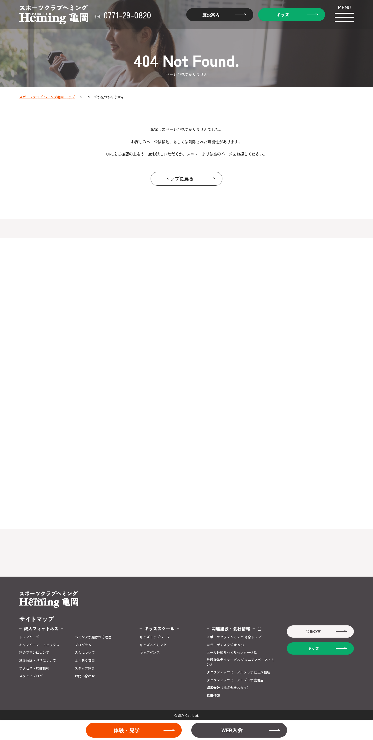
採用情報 (213, 695)
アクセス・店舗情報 (34, 668)
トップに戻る (179, 178)
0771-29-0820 (122, 14)
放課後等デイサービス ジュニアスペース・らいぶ (241, 662)
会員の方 (313, 631)
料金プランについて (34, 652)
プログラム (83, 645)
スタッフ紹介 (85, 668)
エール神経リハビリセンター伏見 (232, 652)
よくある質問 (85, 660)
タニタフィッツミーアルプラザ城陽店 (235, 680)
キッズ (282, 14)
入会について (85, 652)
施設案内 (211, 14)
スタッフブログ (31, 676)
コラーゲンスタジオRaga (225, 645)
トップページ (29, 637)
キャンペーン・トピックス (39, 645)
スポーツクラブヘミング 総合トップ (234, 637)
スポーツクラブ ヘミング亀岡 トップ (47, 97)
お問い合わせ (85, 676)
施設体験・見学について (37, 660)
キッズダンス (150, 652)
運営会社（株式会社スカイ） (228, 687)
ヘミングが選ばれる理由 (93, 637)
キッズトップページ (155, 637)
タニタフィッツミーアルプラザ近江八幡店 (238, 672)
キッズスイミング (153, 645)
